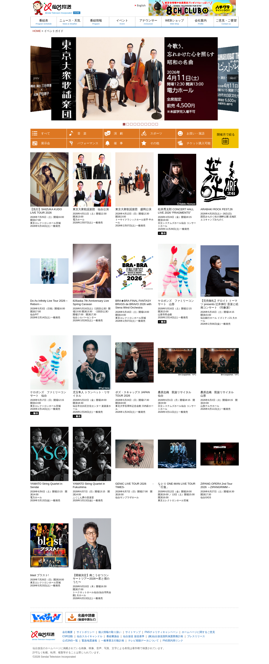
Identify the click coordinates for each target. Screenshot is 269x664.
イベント (122, 22)
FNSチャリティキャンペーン (161, 632)
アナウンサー (148, 22)
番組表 (44, 22)
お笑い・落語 (196, 133)
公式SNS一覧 (70, 640)
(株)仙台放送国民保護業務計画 (165, 636)
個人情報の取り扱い (109, 632)
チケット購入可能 (198, 143)
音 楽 (81, 133)
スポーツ (156, 133)
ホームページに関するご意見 (198, 632)
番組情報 (96, 22)
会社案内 (201, 22)
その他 (154, 143)
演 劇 (118, 133)
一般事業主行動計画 (112, 640)
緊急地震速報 (89, 640)
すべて (45, 133)
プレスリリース (196, 636)
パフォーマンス (87, 143)
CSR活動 (67, 636)
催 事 (118, 143)
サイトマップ (133, 632)
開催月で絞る (226, 134)
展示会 (45, 143)
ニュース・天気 (69, 22)
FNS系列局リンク (173, 640)
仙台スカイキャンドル (89, 636)
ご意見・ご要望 (226, 22)
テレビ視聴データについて (143, 640)
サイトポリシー (85, 632)
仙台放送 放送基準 (133, 636)
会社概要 (67, 632)
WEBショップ (174, 22)
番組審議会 (112, 636)
